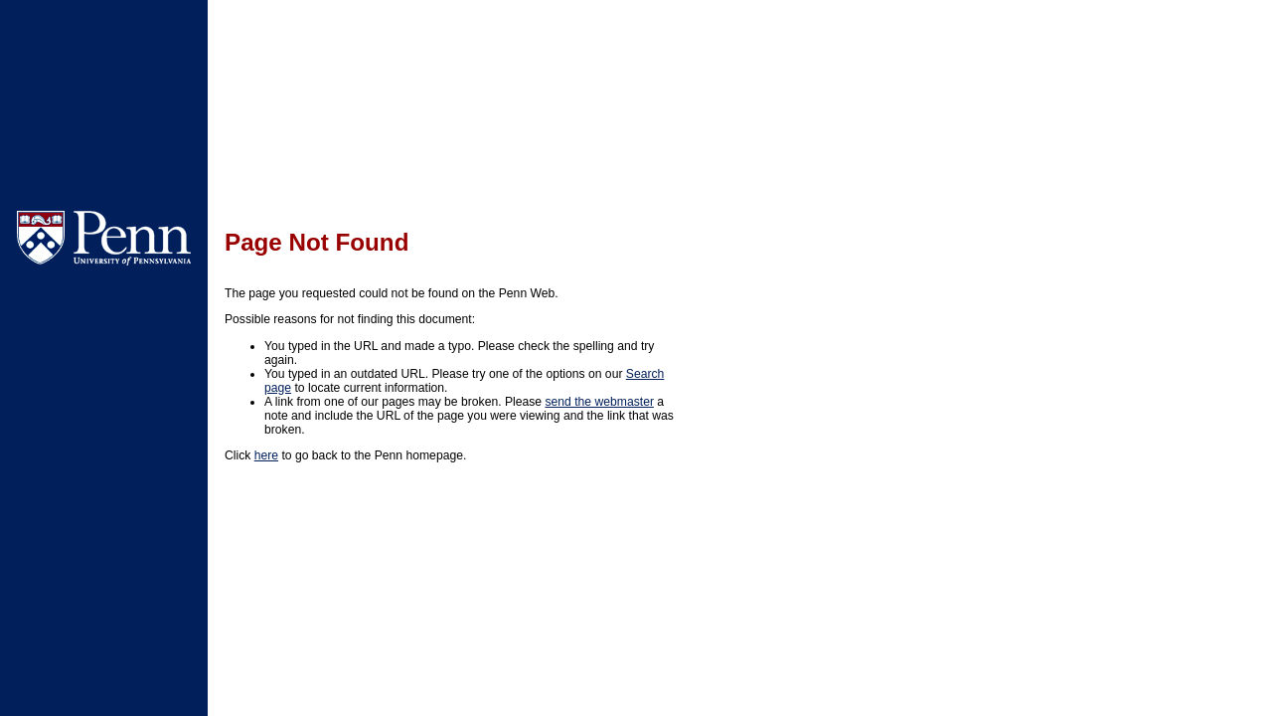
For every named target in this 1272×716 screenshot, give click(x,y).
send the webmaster (599, 402)
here (266, 455)
